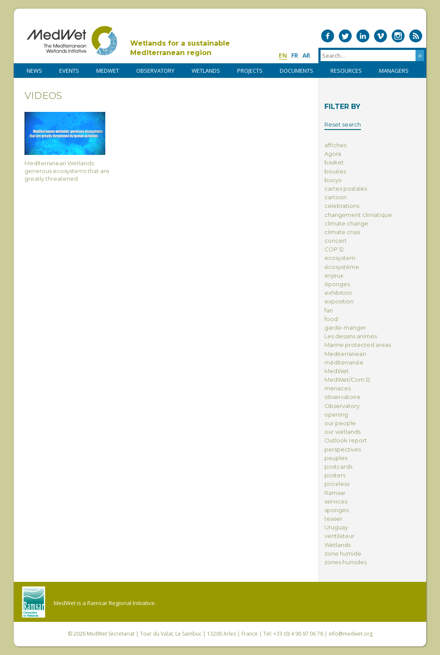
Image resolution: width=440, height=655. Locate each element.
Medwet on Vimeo (380, 36)
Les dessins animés (350, 336)
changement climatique (358, 214)
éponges (337, 284)
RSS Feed (415, 36)
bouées (335, 171)
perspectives (342, 449)
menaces (337, 388)
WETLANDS (206, 70)
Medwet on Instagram (398, 36)
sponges (336, 510)
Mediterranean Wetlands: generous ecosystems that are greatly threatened (67, 147)
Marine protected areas (357, 344)
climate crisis (342, 232)
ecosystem (339, 257)
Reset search (342, 124)
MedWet (72, 41)
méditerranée (344, 362)
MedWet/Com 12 (347, 379)
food (331, 318)
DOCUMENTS (296, 70)
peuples (335, 457)
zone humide (342, 553)
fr (294, 55)
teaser (333, 518)
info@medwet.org (351, 633)
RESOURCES (346, 70)
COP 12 (334, 249)
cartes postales (345, 188)
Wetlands (337, 544)
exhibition (338, 292)
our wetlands (342, 431)
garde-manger (345, 327)
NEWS (34, 70)
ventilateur (339, 535)
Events (69, 70)
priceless (336, 483)
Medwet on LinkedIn (363, 36)
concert (335, 240)
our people (340, 423)
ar (306, 55)
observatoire (342, 396)
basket (334, 162)
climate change (346, 223)
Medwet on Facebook (327, 36)
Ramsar (334, 492)
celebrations (341, 205)
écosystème (341, 266)
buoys (332, 179)
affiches (335, 145)
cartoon (335, 197)
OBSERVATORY (155, 70)
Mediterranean (345, 353)
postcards (338, 466)
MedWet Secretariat (110, 633)
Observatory (342, 405)
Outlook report (345, 440)
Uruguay (336, 527)
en (283, 55)
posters (334, 475)
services (335, 501)
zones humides (345, 562)
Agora (332, 153)
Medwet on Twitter (345, 36)
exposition (339, 301)
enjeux (333, 275)
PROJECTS (250, 70)
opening (336, 414)
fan (328, 310)
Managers (394, 70)
